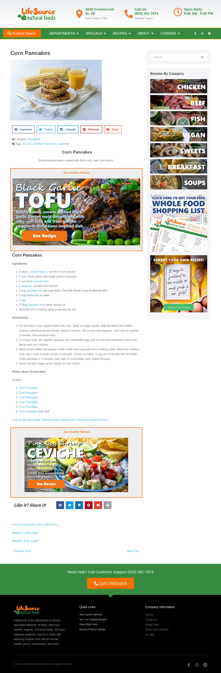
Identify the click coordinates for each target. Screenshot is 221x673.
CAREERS (170, 33)
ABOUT (145, 33)
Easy (54, 143)
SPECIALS (96, 33)
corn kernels (41, 281)
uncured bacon (38, 271)
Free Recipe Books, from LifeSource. (35, 525)
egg (23, 300)
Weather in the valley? (26, 532)
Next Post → (134, 551)
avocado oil (35, 304)
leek (23, 276)
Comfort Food (41, 143)
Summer (64, 143)
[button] (23, 129)
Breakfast (34, 139)
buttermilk (33, 295)
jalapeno (26, 285)
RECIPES (122, 33)
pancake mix (34, 290)
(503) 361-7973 (140, 572)
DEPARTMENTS (64, 33)
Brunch (27, 143)
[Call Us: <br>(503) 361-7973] (128, 14)
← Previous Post (20, 551)
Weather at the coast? (25, 541)
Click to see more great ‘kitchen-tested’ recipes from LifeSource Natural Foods (60, 419)
